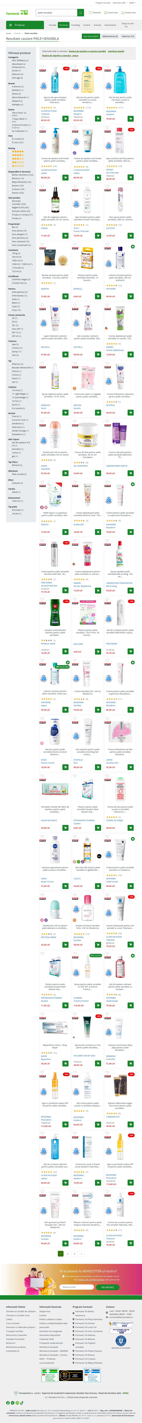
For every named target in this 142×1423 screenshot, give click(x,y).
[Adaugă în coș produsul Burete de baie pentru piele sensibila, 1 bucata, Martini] (65, 296)
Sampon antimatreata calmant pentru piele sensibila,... (55, 632)
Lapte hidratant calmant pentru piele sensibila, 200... (55, 337)
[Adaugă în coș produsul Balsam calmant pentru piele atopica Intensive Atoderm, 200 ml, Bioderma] (98, 1243)
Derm (43, 408)
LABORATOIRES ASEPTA (116, 465)
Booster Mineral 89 (22, 367)
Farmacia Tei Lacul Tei (85, 1327)
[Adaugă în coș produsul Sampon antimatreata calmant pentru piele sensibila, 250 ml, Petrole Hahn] (65, 651)
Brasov (18, 185)
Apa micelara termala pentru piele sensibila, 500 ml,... (120, 159)
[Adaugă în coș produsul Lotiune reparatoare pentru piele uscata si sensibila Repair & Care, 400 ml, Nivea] (65, 886)
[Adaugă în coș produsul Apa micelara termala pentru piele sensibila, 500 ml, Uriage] (131, 177)
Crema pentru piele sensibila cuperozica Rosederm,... (120, 692)
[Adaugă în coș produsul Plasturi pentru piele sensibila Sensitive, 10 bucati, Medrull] (98, 296)
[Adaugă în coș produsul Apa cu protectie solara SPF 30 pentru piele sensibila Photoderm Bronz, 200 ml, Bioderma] (65, 1124)
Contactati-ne (12, 1350)
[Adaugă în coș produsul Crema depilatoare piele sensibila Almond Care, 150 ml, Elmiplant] (98, 532)
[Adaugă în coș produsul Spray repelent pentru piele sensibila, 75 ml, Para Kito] (65, 413)
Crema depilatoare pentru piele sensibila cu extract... (87, 572)
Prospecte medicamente (51, 1343)
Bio (15, 227)
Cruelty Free (19, 282)
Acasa (8, 33)
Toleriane (45, 114)
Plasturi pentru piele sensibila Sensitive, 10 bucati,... (87, 277)
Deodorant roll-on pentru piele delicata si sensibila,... (55, 926)
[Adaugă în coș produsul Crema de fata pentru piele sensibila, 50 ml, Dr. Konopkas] (98, 473)
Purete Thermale (81, 231)
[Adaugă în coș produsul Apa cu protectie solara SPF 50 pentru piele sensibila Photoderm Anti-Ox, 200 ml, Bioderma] (131, 1182)
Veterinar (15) (128, 36)
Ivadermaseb (112, 881)
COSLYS (77, 878)
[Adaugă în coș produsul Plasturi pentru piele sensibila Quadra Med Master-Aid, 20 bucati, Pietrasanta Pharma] (65, 1005)
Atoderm (78, 114)
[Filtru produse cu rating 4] (10, 155)
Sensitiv (77, 408)
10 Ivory (17, 390)
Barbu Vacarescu (22, 174)
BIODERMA (79, 111)
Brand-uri (10, 1343)
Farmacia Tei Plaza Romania (87, 1319)
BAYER (44, 1056)
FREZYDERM (46, 582)
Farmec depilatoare (115, 350)
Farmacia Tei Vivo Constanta (88, 1331)
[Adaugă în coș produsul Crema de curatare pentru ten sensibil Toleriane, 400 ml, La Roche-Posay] (131, 1243)
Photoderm (46, 1119)
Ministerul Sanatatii (48, 1347)
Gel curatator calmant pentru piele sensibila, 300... (87, 337)
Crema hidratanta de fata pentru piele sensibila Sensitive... (120, 752)
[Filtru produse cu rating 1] (10, 166)
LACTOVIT (110, 228)
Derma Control (47, 763)
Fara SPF (17, 328)
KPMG (125, 1393)
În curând (18, 138)
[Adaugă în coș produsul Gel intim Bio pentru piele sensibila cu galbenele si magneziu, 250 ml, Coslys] (98, 886)
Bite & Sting (111, 586)
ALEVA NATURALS (49, 820)
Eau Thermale (112, 172)
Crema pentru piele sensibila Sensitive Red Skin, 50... (55, 572)
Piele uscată (19, 474)
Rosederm (111, 527)
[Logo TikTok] (21, 1403)
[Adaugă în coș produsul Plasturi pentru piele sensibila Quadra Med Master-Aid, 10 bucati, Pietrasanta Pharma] (98, 828)
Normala (17, 509)
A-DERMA (78, 998)
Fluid (16, 378)
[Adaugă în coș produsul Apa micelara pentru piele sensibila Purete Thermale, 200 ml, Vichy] (98, 236)
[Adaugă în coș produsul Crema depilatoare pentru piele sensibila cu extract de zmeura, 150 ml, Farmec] (98, 591)
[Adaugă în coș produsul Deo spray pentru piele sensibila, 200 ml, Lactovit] (131, 236)
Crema (16, 374)
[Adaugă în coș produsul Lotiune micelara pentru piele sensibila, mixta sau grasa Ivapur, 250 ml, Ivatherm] (65, 710)
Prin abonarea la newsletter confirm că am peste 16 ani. (93, 1276)
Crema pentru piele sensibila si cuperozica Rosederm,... (120, 514)
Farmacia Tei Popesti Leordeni (84, 1345)
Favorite (95, 12)
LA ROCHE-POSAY (49, 111)
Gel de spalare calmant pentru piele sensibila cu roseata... (120, 986)
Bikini (16, 302)
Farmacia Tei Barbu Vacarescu (83, 1313)
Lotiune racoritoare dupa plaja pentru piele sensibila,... (120, 1047)
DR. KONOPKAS (81, 465)
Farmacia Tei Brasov (84, 1354)
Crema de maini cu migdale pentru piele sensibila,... (87, 395)
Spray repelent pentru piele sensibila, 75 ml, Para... (55, 395)
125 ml (16, 271)
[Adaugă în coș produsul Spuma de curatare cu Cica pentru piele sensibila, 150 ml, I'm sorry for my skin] (98, 1063)
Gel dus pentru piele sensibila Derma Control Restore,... (55, 752)
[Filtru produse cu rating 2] (10, 162)
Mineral (17, 465)
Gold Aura (18, 427)
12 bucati (18, 267)
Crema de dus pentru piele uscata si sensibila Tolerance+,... (120, 809)
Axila (16, 299)
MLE (76, 763)
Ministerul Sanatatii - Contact (53, 1354)
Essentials (45, 469)
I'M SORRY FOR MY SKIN (84, 1055)
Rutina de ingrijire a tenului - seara (60, 55)
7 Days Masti (19, 120)
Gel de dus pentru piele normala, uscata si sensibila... (120, 99)
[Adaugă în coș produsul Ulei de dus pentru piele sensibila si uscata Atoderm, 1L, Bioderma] (98, 119)
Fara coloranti (20, 241)
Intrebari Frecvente (15, 1339)
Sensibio (77, 705)
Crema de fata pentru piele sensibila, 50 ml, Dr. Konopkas (88, 454)
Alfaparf (17, 100)
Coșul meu (111, 12)
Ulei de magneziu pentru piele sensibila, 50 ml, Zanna (55, 218)
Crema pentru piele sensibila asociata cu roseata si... (120, 868)
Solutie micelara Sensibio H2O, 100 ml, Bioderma (88, 926)
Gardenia (18, 423)
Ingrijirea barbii (116, 51)
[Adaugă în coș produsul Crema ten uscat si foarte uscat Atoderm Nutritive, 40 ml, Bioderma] (98, 1183)
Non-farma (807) (91, 36)
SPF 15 (16, 332)
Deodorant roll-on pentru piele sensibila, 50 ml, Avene (55, 453)
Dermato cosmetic (19, 202)
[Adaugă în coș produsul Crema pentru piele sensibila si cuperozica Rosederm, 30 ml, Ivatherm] (131, 532)
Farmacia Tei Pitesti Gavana (87, 1350)
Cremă (17, 347)
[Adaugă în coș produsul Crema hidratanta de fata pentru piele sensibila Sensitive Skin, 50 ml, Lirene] (131, 767)
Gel (15, 382)
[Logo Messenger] (12, 1403)
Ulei (15, 355)
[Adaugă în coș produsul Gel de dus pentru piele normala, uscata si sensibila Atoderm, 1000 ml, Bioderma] (131, 119)
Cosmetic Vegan (21, 279)
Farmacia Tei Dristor (84, 1323)
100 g (16, 253)
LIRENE (109, 759)
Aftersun (17, 74)
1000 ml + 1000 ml (22, 264)
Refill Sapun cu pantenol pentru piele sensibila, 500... (55, 514)
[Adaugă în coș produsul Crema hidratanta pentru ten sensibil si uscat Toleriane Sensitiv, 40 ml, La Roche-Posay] (131, 944)
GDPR (132, 3)
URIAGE (109, 169)
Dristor (18, 192)
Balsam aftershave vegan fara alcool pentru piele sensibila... (120, 1105)
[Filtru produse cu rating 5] (10, 151)
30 (14, 321)
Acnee (16, 70)
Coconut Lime (20, 419)
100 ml (16, 256)
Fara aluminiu (20, 237)
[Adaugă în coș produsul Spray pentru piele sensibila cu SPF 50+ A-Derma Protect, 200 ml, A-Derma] (98, 1005)
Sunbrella (110, 1059)
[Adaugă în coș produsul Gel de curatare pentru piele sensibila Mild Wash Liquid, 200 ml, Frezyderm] (131, 651)
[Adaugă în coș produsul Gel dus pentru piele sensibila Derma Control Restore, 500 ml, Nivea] (65, 767)
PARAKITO (45, 405)
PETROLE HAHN (48, 643)
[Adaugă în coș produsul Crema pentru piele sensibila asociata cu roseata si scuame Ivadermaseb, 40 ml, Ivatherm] (131, 886)
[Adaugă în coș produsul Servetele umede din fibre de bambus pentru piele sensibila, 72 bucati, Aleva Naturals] (65, 828)
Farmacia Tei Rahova (84, 1335)
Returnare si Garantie (16, 1335)
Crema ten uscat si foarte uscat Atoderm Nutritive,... (87, 1165)
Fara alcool (19, 230)
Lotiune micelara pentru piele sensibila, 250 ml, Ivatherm (120, 277)
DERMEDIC (111, 1056)
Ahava (16, 93)
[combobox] (56, 13)
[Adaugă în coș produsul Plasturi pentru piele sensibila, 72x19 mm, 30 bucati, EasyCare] (98, 652)
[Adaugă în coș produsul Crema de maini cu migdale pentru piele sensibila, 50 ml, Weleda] (98, 413)
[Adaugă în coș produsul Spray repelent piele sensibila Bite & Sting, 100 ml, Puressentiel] (131, 591)
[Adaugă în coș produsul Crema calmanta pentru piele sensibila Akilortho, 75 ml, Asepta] (131, 473)
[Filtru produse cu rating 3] (10, 159)
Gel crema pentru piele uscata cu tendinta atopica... (87, 1104)
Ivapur (44, 705)
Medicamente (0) (110, 36)
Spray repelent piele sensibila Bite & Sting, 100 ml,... (120, 574)
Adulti (16, 492)
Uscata (16, 513)
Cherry (16, 371)
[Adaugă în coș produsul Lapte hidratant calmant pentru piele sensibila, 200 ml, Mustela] (65, 354)
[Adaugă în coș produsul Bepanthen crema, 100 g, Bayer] (65, 1063)
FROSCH (45, 524)
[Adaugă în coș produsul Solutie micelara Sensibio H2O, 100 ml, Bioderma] (98, 945)
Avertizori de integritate (50, 1331)
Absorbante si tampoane (18, 66)
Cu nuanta (18, 408)
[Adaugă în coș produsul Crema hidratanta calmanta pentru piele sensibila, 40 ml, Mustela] (131, 413)
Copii (16, 306)
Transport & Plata (14, 1331)
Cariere (42, 1315)
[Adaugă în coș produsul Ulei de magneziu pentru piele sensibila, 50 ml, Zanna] (65, 236)
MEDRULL (78, 288)
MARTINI (45, 288)
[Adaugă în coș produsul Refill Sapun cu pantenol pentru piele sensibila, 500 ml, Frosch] (65, 532)
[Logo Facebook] (8, 1403)
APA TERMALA (20, 60)
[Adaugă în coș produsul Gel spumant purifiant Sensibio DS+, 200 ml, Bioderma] (65, 1243)
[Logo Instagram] (17, 1403)
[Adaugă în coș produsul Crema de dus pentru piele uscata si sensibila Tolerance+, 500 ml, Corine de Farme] (131, 828)
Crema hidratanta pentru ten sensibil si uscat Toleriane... (120, 926)
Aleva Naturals (20, 97)
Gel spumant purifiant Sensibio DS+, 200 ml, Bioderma (55, 1224)
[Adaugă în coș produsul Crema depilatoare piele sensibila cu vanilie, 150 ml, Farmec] (131, 354)
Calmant (17, 483)
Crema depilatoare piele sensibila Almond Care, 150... (88, 514)
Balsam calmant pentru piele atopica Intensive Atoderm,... (88, 1223)
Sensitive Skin (112, 763)
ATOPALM (78, 759)
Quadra (77, 823)
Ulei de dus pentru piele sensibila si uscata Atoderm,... (87, 99)
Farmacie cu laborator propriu (20, 1327)
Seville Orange (20, 430)
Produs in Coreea (22, 214)
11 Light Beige (20, 393)
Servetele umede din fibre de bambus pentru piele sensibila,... (55, 809)
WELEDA (77, 405)
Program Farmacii (103, 3)
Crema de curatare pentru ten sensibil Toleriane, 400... (120, 1223)
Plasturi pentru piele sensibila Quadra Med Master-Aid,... (87, 809)
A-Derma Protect (21, 126)
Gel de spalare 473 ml (21, 444)
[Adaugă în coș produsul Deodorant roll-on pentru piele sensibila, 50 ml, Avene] (65, 473)
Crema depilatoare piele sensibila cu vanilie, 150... (120, 337)
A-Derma (17, 86)
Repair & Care (47, 881)
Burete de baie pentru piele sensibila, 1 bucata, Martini (55, 276)
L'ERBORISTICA (113, 1116)
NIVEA (43, 759)
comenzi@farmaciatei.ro (121, 1317)
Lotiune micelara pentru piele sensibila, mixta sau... (55, 692)
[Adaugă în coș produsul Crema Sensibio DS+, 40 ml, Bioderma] (98, 710)
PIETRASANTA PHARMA (84, 820)
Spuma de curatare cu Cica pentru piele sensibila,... (88, 1046)
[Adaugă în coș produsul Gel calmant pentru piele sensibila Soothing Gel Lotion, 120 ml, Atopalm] (98, 767)
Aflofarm (17, 90)
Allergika (17, 104)
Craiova (18, 189)
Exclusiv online (21, 211)
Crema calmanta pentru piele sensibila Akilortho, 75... (120, 454)
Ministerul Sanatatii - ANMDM (53, 1350)
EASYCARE (78, 644)
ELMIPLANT (79, 524)
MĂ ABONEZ (107, 1287)
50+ (15, 325)
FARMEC (110, 347)
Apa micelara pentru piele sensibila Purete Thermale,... (87, 218)
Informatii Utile (119, 3)
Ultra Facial (19, 114)
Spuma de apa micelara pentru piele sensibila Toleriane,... (55, 99)
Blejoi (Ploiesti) (21, 181)
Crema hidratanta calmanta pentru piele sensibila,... (120, 395)
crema (16, 452)
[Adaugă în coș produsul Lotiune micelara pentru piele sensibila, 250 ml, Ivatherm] (131, 296)
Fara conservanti (21, 245)
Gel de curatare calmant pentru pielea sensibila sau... (55, 1165)
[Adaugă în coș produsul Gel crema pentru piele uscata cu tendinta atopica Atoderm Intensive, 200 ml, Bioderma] (98, 1124)
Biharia (18, 178)
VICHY (76, 228)
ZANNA (44, 228)
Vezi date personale (97, 1279)
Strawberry (19, 434)
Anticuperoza (20, 292)
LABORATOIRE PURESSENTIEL (119, 583)
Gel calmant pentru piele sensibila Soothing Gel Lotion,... (88, 752)
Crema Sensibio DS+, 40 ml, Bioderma (87, 692)
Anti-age (17, 77)
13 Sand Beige (20, 397)
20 (14, 318)
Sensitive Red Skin (49, 585)
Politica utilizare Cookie (50, 1319)
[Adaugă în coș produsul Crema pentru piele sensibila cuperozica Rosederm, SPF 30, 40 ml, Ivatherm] (131, 710)
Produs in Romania (18, 220)
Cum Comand (12, 1323)
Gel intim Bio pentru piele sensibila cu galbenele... (87, 868)
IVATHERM (111, 288)
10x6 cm (17, 500)
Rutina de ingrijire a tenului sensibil (87, 51)
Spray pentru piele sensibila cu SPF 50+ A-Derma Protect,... (87, 986)
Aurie (16, 404)
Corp (16, 310)
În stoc (17, 142)
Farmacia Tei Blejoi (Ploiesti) (87, 1362)
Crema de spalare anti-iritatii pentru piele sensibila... (55, 159)
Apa (15, 344)
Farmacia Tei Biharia (84, 1339)
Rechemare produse (16, 1347)
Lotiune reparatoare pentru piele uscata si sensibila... (55, 868)
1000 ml (17, 260)
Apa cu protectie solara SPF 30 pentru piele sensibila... (55, 1104)
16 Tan (16, 401)
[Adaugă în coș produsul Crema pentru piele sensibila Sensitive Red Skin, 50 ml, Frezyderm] (65, 590)
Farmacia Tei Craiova (84, 1358)
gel (15, 456)
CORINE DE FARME (114, 820)
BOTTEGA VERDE (48, 937)
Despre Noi (44, 1311)
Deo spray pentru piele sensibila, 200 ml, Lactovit (120, 218)
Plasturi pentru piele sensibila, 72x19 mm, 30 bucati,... (87, 632)
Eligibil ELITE (20, 207)
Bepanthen (46, 1059)
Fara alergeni (19, 234)
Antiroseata (19, 295)
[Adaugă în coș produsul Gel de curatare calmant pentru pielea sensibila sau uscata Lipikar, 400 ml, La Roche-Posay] (65, 1183)
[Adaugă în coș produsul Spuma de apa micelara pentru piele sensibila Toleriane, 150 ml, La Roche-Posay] (65, 119)
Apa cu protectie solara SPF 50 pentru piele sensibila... (120, 1165)
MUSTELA (45, 347)
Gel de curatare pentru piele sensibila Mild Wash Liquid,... (120, 631)
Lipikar (44, 173)
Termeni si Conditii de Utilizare (21, 1311)
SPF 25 (16, 336)
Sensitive (17, 449)
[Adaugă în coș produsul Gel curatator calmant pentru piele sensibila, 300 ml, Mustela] (98, 354)
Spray (16, 351)
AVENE (44, 465)
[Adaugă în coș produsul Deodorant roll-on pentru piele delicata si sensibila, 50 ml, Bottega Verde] (65, 945)
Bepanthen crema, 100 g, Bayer (55, 1046)
